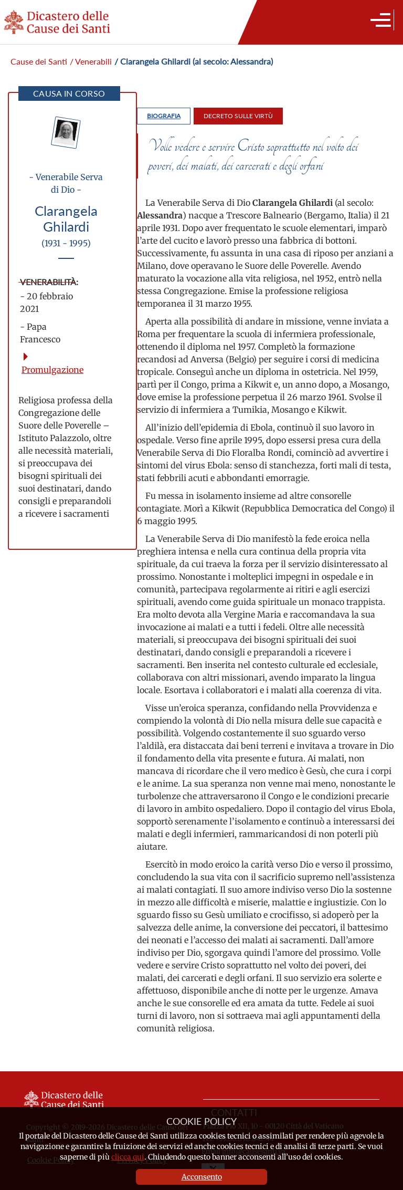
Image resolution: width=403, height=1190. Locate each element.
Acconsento (202, 1177)
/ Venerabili (91, 61)
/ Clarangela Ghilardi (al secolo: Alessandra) (193, 61)
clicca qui (127, 1157)
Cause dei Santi (38, 61)
